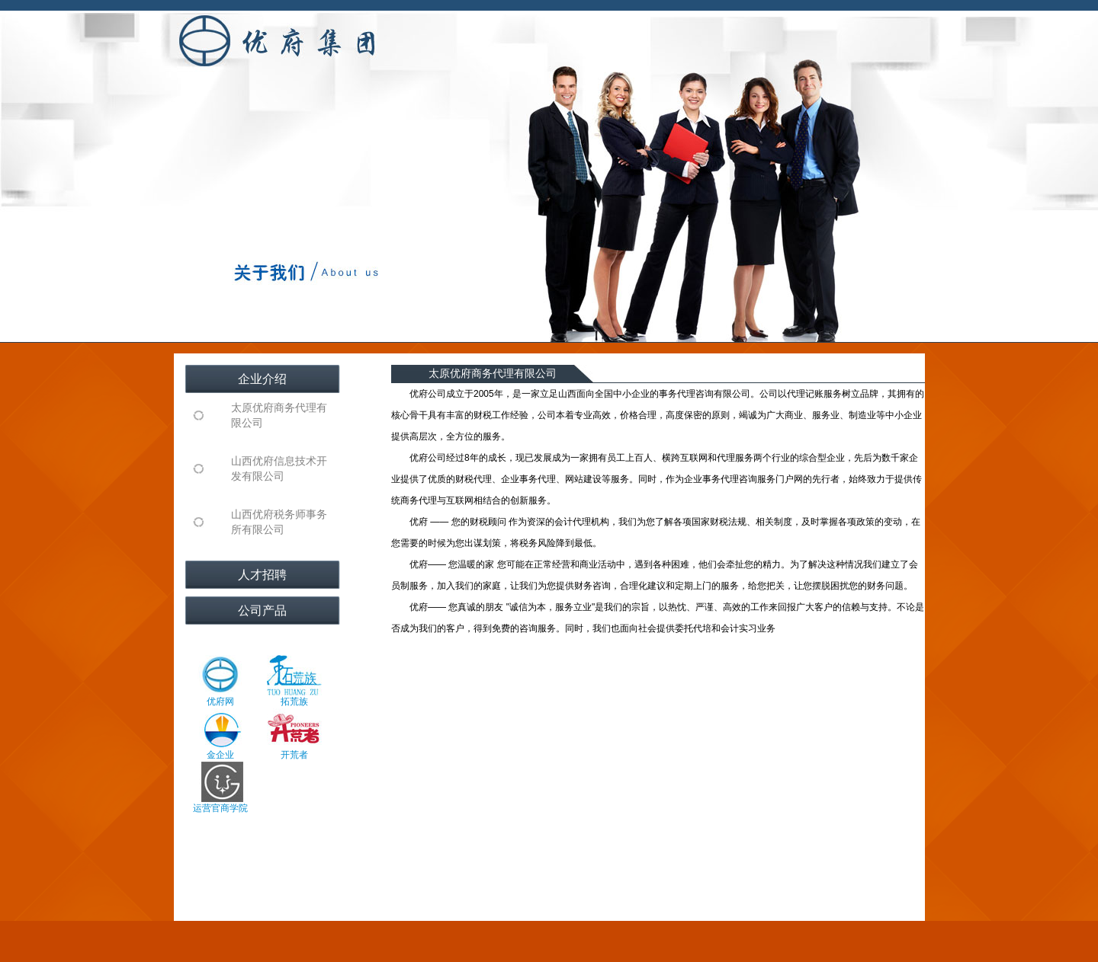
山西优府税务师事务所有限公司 (279, 522)
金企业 (220, 734)
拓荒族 (294, 681)
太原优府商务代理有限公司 (279, 415)
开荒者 (294, 734)
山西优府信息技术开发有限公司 (279, 468)
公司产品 (262, 610)
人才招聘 (262, 574)
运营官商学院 (220, 787)
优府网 (220, 681)
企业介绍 (262, 378)
